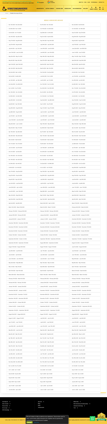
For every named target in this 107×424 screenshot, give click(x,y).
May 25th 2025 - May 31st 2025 (15, 56)
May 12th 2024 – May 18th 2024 (79, 123)
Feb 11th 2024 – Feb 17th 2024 (15, 143)
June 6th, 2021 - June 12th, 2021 (79, 326)
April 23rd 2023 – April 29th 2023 (16, 199)
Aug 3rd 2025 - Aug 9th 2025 (78, 40)
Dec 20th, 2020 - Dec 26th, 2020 (15, 358)
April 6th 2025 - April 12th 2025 (47, 64)
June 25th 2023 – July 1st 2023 (15, 187)
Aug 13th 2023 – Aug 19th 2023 (79, 175)
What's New (76, 401)
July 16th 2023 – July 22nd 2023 (16, 183)
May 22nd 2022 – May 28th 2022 (16, 262)
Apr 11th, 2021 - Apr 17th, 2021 (47, 338)
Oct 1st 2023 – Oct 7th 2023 (46, 167)
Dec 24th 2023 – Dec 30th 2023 (47, 151)
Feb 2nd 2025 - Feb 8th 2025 (15, 76)
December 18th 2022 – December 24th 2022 (18, 223)
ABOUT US (81, 2)
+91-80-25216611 (14, 419)
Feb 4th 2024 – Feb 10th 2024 (46, 143)
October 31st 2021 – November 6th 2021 (81, 298)
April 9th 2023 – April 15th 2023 (79, 199)
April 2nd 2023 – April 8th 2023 (15, 203)
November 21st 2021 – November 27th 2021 (81, 294)
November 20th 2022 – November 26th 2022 (50, 227)
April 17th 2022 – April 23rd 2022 (79, 266)
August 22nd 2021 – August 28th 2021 (17, 314)
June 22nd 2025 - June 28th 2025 (79, 48)
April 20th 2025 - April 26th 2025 (79, 60)
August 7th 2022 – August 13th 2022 (48, 246)
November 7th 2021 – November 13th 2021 (49, 298)
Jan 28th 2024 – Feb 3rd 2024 (78, 143)
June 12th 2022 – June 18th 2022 (16, 258)
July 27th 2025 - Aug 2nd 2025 (15, 44)
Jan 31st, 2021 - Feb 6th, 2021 (78, 350)
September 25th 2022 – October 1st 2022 (18, 239)
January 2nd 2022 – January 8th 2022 (80, 286)
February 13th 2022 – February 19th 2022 (81, 278)
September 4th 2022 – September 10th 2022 (18, 242)
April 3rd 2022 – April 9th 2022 (46, 270)
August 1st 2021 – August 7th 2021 (16, 318)
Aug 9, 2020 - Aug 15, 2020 (14, 381)
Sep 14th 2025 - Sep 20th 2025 (15, 36)
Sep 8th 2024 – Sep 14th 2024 (15, 104)
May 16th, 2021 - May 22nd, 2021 (79, 330)
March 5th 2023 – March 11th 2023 (47, 207)
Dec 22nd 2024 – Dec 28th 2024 (15, 84)
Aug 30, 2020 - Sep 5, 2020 (14, 377)
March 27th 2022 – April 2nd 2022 (79, 270)
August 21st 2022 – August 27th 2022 (80, 242)
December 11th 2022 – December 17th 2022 (50, 223)
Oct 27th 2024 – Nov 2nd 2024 (78, 92)
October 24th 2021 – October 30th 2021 (17, 302)
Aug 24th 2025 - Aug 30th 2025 (78, 36)
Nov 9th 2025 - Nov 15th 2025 (46, 24)
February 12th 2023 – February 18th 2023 (49, 211)
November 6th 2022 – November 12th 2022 (18, 231)
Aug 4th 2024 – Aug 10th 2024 (78, 108)
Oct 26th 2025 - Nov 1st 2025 (15, 28)
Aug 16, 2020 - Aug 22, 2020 (78, 377)
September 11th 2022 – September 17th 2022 (82, 239)
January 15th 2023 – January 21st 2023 (80, 215)
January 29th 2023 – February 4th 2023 (17, 215)
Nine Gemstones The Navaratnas (81, 403)
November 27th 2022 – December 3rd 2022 (18, 227)
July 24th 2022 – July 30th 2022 (15, 250)
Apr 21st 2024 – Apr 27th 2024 (78, 127)
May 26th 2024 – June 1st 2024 (15, 123)
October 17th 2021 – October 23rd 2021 (48, 302)
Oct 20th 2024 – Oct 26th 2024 (15, 96)
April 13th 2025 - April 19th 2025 (16, 64)
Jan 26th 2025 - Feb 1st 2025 (46, 76)
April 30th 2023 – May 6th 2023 (78, 195)
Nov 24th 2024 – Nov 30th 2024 (47, 88)
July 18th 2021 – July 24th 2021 (79, 318)
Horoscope (68, 8)
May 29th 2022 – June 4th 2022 (79, 258)
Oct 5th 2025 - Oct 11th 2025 (15, 32)
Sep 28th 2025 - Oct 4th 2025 (46, 32)
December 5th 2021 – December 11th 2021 (18, 294)
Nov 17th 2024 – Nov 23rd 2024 (78, 88)
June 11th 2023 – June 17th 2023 (79, 187)
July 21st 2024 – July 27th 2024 (47, 112)
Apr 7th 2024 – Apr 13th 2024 (46, 131)
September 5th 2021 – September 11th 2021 (50, 310)
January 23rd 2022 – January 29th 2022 (80, 282)
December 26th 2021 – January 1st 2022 (17, 290)
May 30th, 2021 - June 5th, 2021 (16, 330)
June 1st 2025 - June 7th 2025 (78, 52)
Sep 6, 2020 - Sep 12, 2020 (77, 373)
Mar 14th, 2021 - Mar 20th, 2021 (79, 342)
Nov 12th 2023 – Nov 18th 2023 (47, 159)
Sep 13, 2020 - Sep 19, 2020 (46, 373)
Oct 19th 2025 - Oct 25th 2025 (46, 28)
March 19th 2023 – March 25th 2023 (80, 203)
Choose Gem (59, 8)
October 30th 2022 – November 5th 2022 (49, 231)
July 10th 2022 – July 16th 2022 (79, 250)
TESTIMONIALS (94, 2)
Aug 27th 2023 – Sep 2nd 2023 (15, 175)
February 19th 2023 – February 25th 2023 (18, 211)
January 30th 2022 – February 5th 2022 (48, 282)
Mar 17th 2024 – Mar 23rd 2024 (47, 135)
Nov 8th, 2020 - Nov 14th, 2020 (78, 362)
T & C (75, 407)
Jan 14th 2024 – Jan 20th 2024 (47, 147)
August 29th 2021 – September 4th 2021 (81, 310)
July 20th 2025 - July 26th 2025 (47, 44)
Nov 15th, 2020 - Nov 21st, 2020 (47, 362)
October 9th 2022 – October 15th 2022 (48, 235)
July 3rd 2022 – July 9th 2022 (15, 254)
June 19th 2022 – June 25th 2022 (79, 254)
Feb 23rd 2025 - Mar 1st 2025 (15, 72)
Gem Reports (40, 8)
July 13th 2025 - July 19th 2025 (78, 44)
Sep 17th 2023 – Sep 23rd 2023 (15, 171)
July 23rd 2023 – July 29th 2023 (79, 179)
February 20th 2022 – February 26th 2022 (49, 278)
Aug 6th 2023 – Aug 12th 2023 (15, 179)
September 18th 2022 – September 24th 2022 (50, 239)
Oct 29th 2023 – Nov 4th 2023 (15, 163)
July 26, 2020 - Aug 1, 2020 (78, 381)
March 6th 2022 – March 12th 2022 (79, 274)
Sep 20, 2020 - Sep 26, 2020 (15, 373)
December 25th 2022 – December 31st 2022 (81, 219)
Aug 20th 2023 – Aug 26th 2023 (47, 175)
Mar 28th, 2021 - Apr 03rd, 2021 (15, 342)
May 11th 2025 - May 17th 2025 (79, 56)
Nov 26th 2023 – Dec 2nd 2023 (78, 155)
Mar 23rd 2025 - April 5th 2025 (78, 64)
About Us (40, 401)
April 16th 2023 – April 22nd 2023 (47, 199)
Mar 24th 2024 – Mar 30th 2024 (15, 135)
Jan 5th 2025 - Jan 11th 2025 (46, 80)
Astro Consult (50, 8)
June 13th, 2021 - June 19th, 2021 (47, 326)
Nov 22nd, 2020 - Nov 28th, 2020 (16, 362)
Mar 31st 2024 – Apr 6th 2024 (78, 131)
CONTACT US (101, 2)
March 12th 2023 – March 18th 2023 (16, 207)
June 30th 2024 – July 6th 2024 (47, 116)
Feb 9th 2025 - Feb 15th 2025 (78, 72)
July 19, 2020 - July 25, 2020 (15, 385)
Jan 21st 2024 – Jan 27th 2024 (15, 147)
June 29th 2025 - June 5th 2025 (47, 48)
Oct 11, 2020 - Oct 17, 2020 (14, 369)
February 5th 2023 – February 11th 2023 (80, 211)
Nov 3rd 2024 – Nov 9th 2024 (46, 92)
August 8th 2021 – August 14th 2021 (80, 314)
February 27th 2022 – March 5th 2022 (17, 278)
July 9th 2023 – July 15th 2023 (47, 183)
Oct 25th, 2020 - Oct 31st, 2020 (47, 365)
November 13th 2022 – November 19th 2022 (81, 227)
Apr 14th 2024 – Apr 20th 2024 (15, 131)
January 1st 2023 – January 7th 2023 (48, 219)
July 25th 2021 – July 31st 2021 (47, 318)
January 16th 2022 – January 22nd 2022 (17, 286)
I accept (29, 422)
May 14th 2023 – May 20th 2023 (16, 195)
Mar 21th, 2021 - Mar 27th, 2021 (47, 342)
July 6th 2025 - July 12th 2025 (15, 48)
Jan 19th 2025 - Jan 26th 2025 (78, 76)
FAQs (39, 405)
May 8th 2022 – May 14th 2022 (78, 262)
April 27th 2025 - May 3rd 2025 (47, 60)
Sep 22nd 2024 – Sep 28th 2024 (47, 100)
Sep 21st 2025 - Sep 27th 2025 (78, 32)
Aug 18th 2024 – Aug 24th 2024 (15, 108)
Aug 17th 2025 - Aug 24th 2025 (15, 40)
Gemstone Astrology (78, 405)
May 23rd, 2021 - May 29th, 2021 (47, 330)
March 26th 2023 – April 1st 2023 (47, 203)
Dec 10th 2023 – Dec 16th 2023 (15, 155)
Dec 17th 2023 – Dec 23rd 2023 (78, 151)
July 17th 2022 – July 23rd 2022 (47, 250)
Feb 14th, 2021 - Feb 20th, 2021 (15, 350)
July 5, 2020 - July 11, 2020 (78, 385)
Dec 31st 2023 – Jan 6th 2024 (15, 151)
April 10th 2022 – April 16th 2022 (16, 270)
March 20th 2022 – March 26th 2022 (16, 274)
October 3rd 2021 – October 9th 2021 (17, 306)
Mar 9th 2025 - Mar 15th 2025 (46, 68)
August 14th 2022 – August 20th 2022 (17, 246)
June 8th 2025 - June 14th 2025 (47, 52)
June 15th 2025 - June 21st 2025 (16, 52)
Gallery (85, 8)
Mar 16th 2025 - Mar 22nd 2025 (15, 68)
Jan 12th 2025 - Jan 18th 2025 (15, 80)
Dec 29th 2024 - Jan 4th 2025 (78, 80)
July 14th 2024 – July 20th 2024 (79, 112)
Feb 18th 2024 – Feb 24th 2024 (78, 139)
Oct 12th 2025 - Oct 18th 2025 (78, 28)
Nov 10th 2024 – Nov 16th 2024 (15, 92)
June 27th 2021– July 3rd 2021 (78, 322)
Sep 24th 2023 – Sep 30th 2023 (79, 167)
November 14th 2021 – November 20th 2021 (18, 298)
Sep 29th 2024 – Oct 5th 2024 (15, 100)
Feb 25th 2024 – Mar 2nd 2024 (46, 139)
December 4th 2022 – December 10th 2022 (81, 223)
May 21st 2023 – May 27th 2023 (79, 191)
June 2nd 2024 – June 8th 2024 (79, 120)
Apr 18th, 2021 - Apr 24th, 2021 (15, 338)
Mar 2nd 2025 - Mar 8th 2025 (78, 68)
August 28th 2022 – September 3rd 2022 (49, 242)
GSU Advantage (77, 8)
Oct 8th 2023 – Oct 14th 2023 (15, 167)
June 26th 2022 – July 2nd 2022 (47, 254)
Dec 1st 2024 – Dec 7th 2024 (15, 88)
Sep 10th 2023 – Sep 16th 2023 (47, 171)
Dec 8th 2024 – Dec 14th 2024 (78, 84)
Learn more (36, 422)
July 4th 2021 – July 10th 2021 (47, 322)
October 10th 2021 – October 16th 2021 (80, 302)
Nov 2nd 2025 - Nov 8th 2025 (78, 24)
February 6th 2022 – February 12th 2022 (17, 282)
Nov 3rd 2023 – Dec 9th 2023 (46, 155)
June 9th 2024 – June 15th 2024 (47, 120)
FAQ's (85, 2)
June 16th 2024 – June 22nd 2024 (16, 120)
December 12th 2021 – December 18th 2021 (81, 290)
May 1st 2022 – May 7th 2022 (15, 266)
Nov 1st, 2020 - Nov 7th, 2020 (15, 365)
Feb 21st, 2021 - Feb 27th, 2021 (78, 346)
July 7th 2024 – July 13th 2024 (15, 116)
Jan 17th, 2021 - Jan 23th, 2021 (47, 354)
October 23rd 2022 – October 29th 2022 (80, 231)
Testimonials (41, 407)
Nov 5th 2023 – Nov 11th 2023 (78, 159)
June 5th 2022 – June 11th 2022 (47, 258)
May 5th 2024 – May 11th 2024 (15, 127)
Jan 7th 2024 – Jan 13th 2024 (78, 147)
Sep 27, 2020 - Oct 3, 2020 (77, 369)
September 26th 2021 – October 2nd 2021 (49, 306)
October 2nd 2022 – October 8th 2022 (80, 235)
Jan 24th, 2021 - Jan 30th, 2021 (15, 354)
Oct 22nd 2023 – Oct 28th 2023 (47, 163)
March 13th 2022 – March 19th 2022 (48, 274)
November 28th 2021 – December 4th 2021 (49, 294)
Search (92, 8)
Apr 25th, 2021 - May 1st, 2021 (78, 334)
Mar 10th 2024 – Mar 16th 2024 (79, 135)
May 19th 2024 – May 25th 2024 (47, 123)
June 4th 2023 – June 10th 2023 (16, 191)
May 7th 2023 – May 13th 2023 (47, 195)
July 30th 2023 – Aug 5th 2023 (47, 179)
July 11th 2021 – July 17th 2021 (15, 322)
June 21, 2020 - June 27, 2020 (46, 389)
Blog (39, 403)
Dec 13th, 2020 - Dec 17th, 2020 (47, 358)
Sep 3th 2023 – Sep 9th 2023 (78, 171)
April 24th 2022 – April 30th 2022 (47, 266)
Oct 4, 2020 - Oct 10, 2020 (45, 369)
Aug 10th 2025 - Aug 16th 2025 (47, 40)
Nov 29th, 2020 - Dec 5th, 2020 (78, 358)
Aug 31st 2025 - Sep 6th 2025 (46, 36)
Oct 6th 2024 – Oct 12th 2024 (78, 96)
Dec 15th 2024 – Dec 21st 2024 (47, 84)
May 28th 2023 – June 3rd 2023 (47, 191)
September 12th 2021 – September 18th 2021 (19, 310)
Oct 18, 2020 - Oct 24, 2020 (78, 365)
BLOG (89, 2)
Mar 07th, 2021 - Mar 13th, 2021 (15, 346)
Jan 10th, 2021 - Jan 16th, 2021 (79, 354)
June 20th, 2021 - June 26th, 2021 (16, 326)
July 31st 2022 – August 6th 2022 (79, 246)
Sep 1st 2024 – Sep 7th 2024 (46, 104)
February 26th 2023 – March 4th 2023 (80, 207)
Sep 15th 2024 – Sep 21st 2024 (79, 100)
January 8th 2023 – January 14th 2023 (17, 219)
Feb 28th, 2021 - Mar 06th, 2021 (47, 346)
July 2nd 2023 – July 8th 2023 (78, 183)
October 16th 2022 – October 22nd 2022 (17, 235)
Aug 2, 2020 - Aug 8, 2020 (45, 381)
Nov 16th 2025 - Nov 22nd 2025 (15, 24)
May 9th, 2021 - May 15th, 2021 (15, 334)
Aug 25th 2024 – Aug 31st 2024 (79, 104)
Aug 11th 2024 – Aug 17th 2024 (47, 108)
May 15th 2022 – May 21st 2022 (47, 262)
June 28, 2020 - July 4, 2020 (15, 389)
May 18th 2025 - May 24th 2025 (47, 56)
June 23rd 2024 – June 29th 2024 (79, 116)
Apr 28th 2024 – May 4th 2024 (46, 127)
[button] (103, 8)
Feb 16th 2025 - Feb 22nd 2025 (47, 72)
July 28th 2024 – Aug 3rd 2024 (15, 112)
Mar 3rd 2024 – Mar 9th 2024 (15, 139)
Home (6, 13)
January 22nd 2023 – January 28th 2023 (49, 215)
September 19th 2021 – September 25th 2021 (82, 306)
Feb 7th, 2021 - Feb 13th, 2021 (46, 350)
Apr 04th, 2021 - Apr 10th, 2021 (78, 338)
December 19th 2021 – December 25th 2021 (50, 290)
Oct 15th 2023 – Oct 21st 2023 (78, 163)
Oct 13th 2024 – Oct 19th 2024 (47, 96)
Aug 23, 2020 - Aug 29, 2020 (46, 377)
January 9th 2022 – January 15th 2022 (48, 286)
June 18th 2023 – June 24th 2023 (47, 187)
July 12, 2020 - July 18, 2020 (46, 385)
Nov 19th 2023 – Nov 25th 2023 (15, 159)
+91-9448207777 (21, 419)
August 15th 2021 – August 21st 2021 (48, 314)
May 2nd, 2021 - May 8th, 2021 (46, 334)
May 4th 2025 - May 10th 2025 (15, 60)
